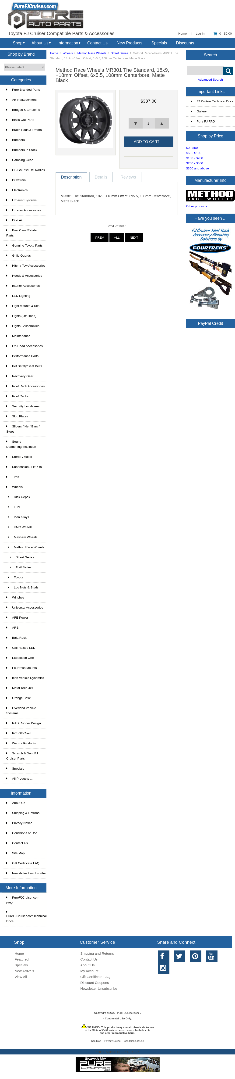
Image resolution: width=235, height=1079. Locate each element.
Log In (200, 33)
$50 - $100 (193, 153)
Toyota (14, 577)
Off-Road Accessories (24, 346)
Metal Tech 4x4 (19, 688)
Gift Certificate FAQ (22, 863)
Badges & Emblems (23, 109)
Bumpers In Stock (21, 150)
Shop (17, 43)
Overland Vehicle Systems (21, 710)
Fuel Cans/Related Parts (22, 233)
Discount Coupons (94, 983)
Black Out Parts (20, 120)
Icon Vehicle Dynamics (25, 678)
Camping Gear (19, 160)
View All (21, 977)
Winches (15, 597)
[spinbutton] (148, 123)
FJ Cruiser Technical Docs (212, 101)
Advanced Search (210, 79)
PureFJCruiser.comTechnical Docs (26, 916)
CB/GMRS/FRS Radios (25, 170)
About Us (40, 43)
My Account (89, 971)
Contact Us (97, 43)
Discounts (185, 43)
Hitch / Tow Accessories (26, 265)
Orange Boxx (18, 698)
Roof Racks (17, 396)
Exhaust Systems (21, 200)
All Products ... (19, 778)
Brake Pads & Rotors (24, 130)
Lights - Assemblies (22, 326)
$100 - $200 (194, 158)
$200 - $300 (194, 163)
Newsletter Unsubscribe (26, 873)
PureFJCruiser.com (128, 1012)
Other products (196, 206)
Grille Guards (18, 255)
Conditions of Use (21, 833)
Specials (159, 43)
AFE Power (17, 617)
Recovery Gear (19, 376)
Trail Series (19, 567)
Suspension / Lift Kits (24, 467)
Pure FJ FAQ (203, 121)
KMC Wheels (19, 527)
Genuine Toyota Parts (24, 245)
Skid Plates (17, 416)
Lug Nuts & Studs (22, 587)
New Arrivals (24, 971)
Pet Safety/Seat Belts (24, 366)
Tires (12, 477)
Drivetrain (16, 180)
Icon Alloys (17, 517)
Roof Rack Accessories (25, 386)
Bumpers (15, 140)
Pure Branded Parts (23, 89)
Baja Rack (16, 637)
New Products (129, 43)
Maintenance (18, 336)
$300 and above (197, 168)
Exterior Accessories (23, 210)
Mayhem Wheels (22, 537)
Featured (22, 959)
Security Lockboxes (23, 406)
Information (68, 43)
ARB (12, 627)
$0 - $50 (192, 148)
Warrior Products (21, 743)
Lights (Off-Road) (21, 316)
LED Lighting (18, 296)
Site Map (15, 853)
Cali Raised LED (20, 647)
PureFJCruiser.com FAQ (22, 900)
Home (182, 33)
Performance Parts (22, 356)
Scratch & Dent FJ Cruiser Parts (22, 756)
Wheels (68, 53)
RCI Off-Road (18, 733)
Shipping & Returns (22, 813)
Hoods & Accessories (24, 275)
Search (210, 54)
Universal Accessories (24, 607)
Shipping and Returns (97, 953)
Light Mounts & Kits (22, 306)
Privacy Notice (19, 823)
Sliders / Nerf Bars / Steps (23, 429)
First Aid (15, 220)
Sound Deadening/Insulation (21, 444)
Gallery (199, 111)
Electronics (17, 190)
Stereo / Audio (19, 457)
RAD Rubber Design (23, 723)
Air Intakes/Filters (21, 99)
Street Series (119, 53)
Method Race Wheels (91, 53)
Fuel (13, 507)
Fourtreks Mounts (21, 668)
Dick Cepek (18, 497)
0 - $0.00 (223, 33)
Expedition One (20, 658)
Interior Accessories (23, 285)
